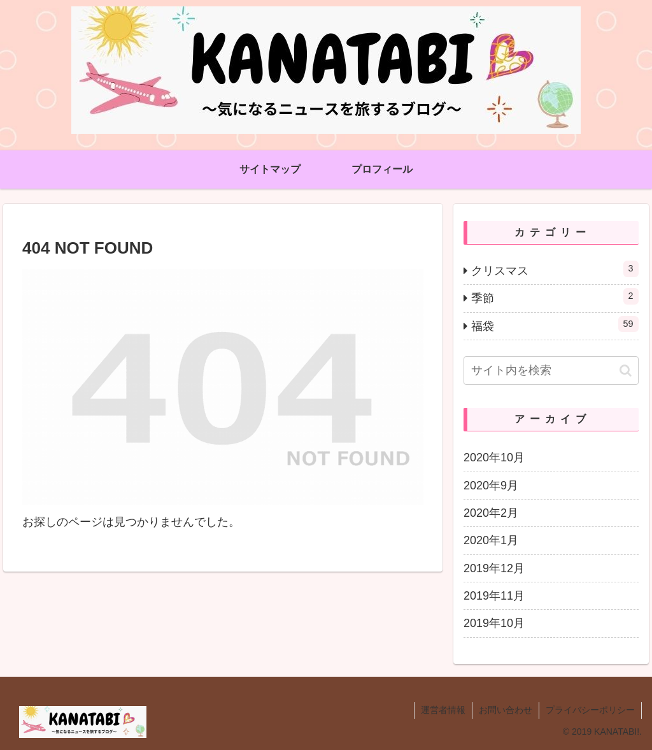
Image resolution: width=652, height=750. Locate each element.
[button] (625, 370)
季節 (554, 296)
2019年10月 (494, 623)
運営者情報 (443, 710)
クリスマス (554, 269)
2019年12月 (494, 568)
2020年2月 (491, 513)
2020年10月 (494, 457)
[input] (551, 370)
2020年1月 (491, 540)
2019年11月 (494, 595)
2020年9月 (491, 485)
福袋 (554, 324)
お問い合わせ (505, 710)
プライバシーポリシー (590, 710)
